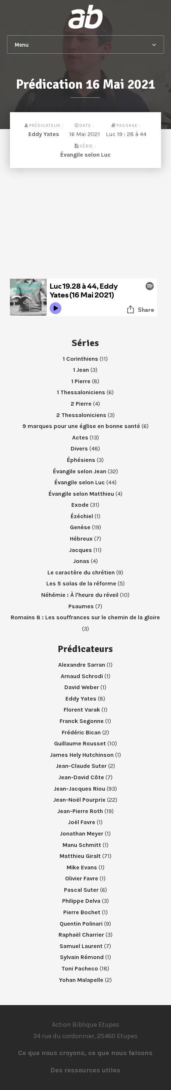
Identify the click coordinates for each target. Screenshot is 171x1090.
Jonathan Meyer (81, 833)
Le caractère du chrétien (81, 572)
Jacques (80, 549)
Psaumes (81, 606)
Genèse (80, 527)
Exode (80, 504)
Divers (79, 448)
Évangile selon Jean (79, 471)
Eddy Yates (43, 134)
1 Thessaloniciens (81, 392)
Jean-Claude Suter (81, 765)
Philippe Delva (81, 900)
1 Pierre (80, 381)
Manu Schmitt (82, 844)
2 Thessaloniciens (81, 415)
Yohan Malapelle (81, 979)
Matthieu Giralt (80, 855)
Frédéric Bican (81, 732)
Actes (80, 437)
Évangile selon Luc (85, 154)
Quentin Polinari (81, 923)
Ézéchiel (82, 516)
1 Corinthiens (80, 358)
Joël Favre (81, 822)
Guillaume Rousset (80, 743)
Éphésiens (81, 459)
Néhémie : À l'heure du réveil (79, 594)
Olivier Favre (81, 878)
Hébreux (81, 538)
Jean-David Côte (81, 777)
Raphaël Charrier (81, 934)
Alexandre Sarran (81, 664)
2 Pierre (81, 403)
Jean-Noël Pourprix (79, 799)
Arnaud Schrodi (82, 676)
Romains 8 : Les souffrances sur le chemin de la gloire (85, 617)
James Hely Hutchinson (82, 754)
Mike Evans (82, 867)
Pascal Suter (81, 889)
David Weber (81, 687)
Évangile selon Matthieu (81, 493)
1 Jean (81, 369)
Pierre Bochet (81, 912)
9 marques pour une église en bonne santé (81, 426)
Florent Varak (82, 709)
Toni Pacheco (79, 968)
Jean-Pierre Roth (80, 811)
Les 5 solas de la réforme (81, 583)
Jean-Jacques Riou (79, 788)
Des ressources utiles (85, 1070)
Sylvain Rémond (82, 957)
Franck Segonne (82, 720)
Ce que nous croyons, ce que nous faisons (85, 1053)
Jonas (81, 561)
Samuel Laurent (81, 946)
